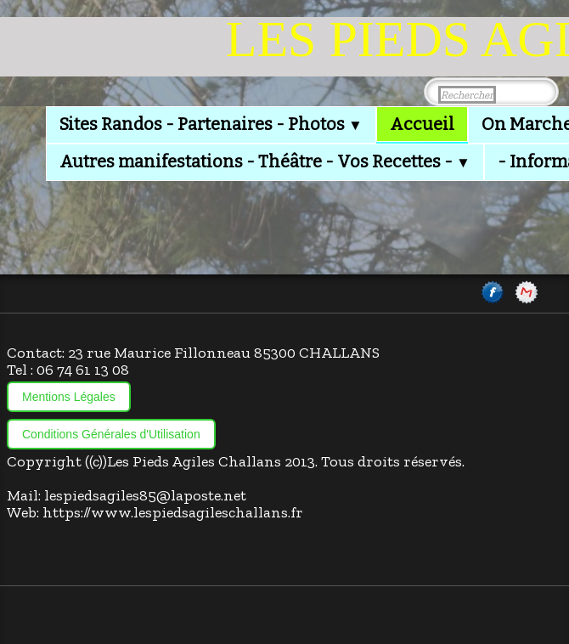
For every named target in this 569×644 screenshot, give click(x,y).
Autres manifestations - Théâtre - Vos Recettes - (264, 161)
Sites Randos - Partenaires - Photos (211, 124)
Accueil (422, 124)
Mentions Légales (68, 397)
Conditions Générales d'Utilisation (111, 434)
